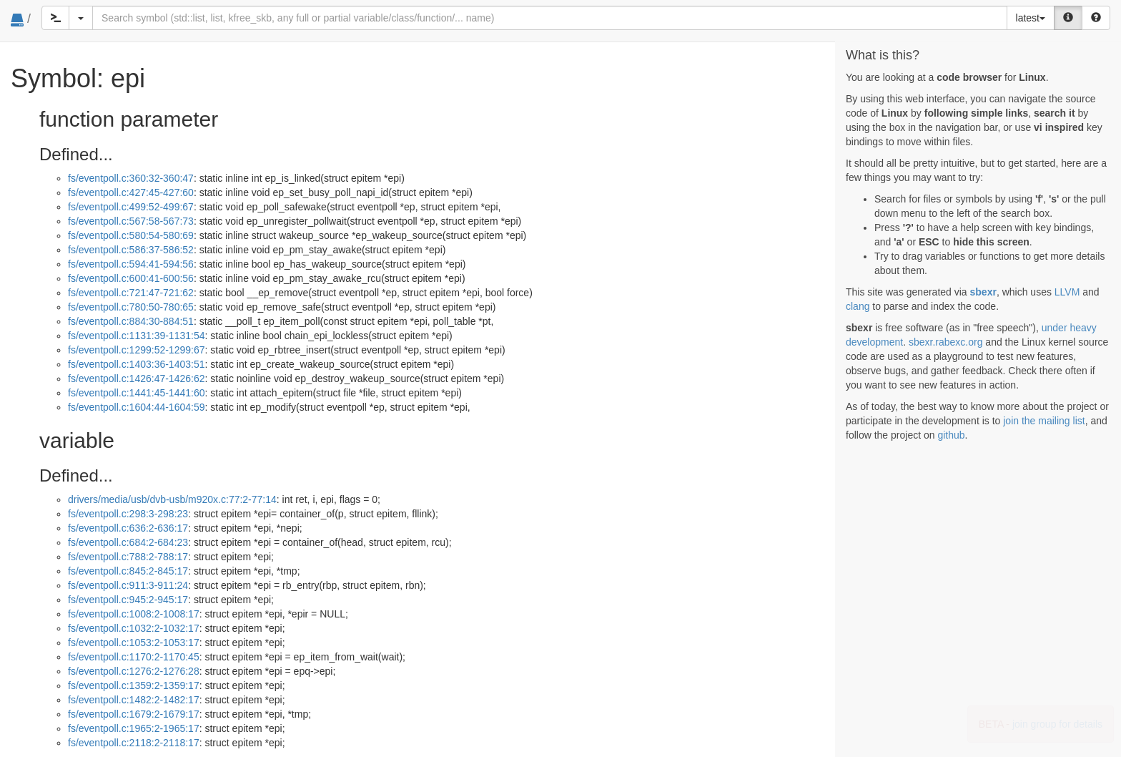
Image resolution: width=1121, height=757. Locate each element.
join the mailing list (1044, 420)
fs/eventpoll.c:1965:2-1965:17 (133, 728)
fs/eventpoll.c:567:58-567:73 (131, 221)
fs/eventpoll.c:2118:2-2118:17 (133, 742)
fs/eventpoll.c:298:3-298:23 (128, 513)
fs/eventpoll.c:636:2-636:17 (128, 528)
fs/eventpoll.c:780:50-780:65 (131, 307)
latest (1030, 18)
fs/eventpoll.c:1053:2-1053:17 (133, 642)
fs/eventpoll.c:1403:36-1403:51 (136, 364)
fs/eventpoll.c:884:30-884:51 (131, 321)
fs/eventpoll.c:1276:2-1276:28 (133, 671)
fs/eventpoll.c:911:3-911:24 (128, 585)
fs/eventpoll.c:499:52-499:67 (131, 207)
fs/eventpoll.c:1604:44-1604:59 (136, 407)
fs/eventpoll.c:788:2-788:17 (128, 556)
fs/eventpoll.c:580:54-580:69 (131, 235)
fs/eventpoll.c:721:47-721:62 (131, 292)
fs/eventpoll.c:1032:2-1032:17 (133, 628)
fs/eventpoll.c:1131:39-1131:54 (136, 335)
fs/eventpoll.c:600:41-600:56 (131, 278)
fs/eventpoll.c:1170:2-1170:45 (133, 657)
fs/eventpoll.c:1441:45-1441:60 (136, 393)
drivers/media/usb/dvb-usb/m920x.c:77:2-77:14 (172, 499)
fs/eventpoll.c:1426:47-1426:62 (136, 378)
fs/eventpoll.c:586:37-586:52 (131, 249)
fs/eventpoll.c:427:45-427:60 (131, 192)
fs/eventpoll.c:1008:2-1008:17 (133, 614)
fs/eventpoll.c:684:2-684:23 (128, 542)
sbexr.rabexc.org (946, 342)
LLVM (1067, 292)
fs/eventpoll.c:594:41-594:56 (131, 264)
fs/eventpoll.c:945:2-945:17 (128, 599)
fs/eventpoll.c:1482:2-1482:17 (133, 699)
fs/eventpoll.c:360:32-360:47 (131, 178)
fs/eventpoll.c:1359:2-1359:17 (133, 685)
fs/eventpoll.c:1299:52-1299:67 (136, 350)
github (950, 435)
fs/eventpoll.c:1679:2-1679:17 (133, 714)
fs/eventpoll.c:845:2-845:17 (128, 571)
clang (857, 306)
